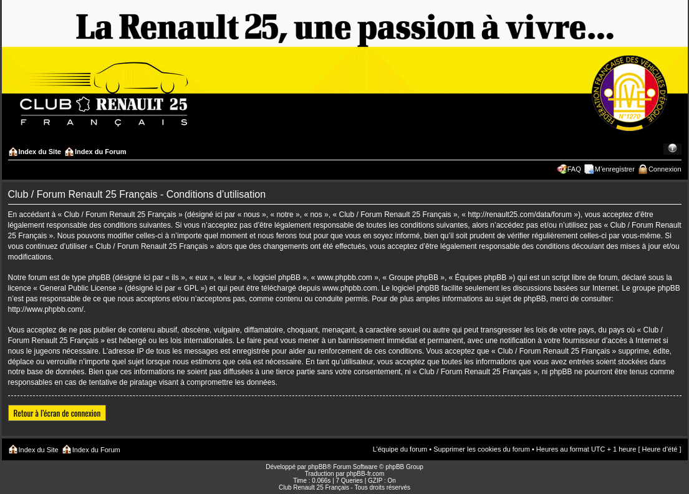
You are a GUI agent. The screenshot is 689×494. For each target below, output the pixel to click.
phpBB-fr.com (366, 473)
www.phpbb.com (349, 288)
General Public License (77, 288)
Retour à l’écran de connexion (57, 413)
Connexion (665, 169)
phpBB (317, 466)
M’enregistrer (615, 169)
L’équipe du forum (400, 449)
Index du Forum (101, 151)
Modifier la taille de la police (672, 149)
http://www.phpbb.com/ (46, 309)
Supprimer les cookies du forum (481, 449)
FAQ (574, 169)
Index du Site (40, 151)
